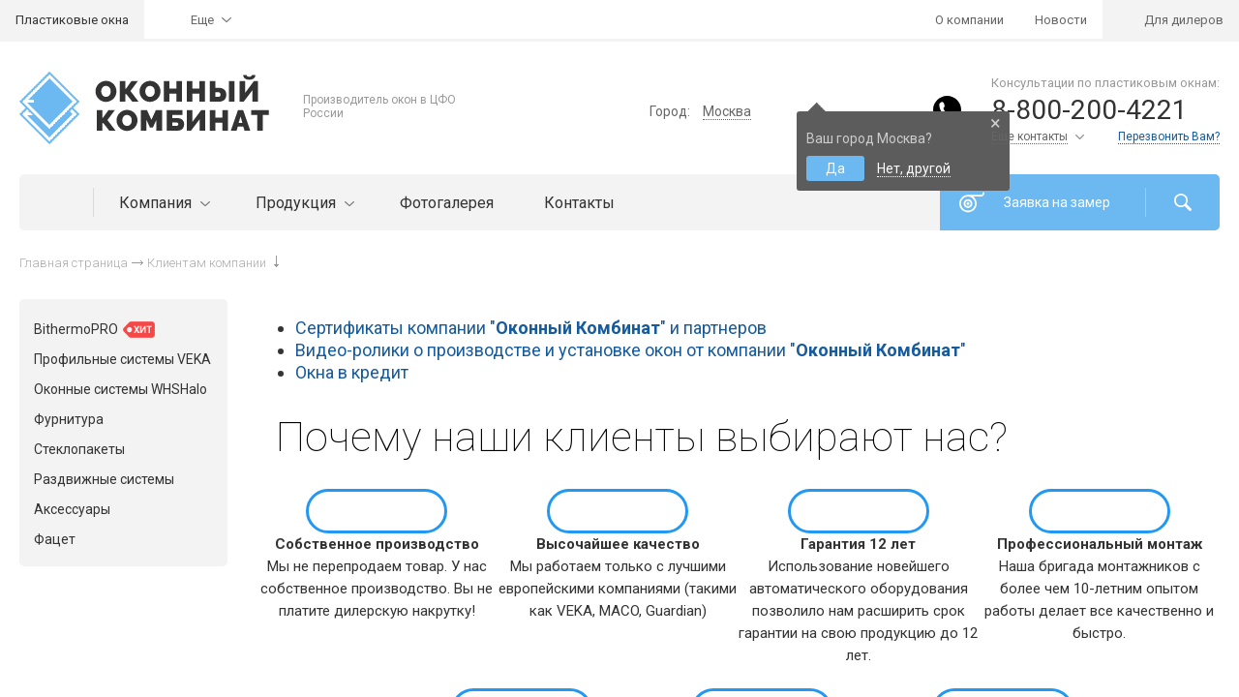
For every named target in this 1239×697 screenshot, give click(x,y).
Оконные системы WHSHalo (120, 389)
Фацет (55, 539)
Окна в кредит (351, 372)
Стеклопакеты (79, 449)
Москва (727, 111)
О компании (969, 20)
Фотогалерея (447, 203)
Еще (202, 20)
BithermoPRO (94, 329)
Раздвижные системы (104, 479)
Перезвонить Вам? (1169, 136)
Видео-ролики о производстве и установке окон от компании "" (630, 350)
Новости (1061, 20)
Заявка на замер (1057, 202)
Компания (162, 203)
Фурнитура (69, 419)
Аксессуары (72, 509)
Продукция (302, 203)
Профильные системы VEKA (122, 359)
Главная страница (73, 263)
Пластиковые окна (72, 20)
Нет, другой (914, 168)
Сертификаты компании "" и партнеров (531, 328)
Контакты (579, 203)
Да (835, 168)
